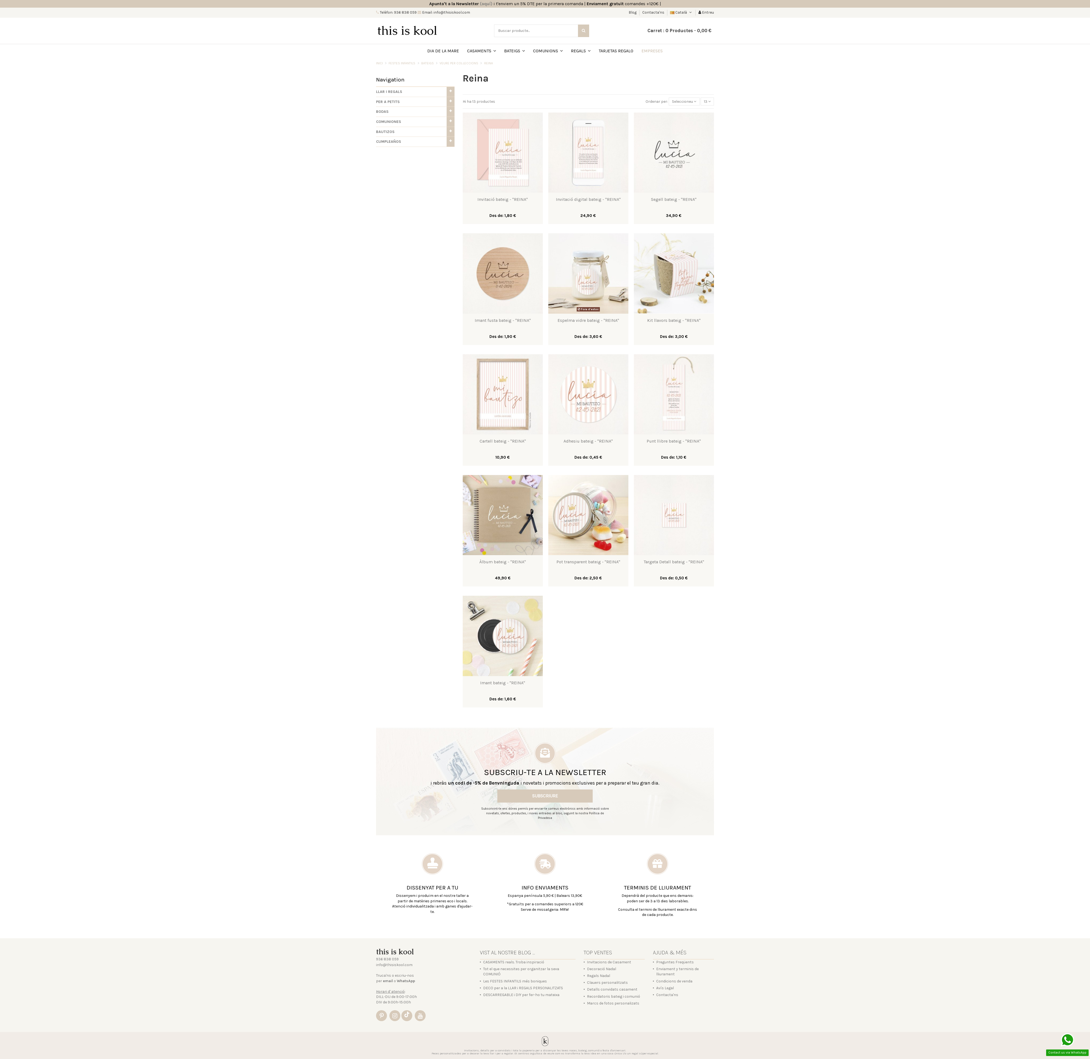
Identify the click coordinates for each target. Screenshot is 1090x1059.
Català (681, 12)
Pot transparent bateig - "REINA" (588, 561)
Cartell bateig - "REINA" (503, 441)
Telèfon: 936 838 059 (398, 12)
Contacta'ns (653, 12)
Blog (633, 12)
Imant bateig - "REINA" (502, 682)
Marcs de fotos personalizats (613, 1003)
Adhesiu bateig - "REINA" (588, 441)
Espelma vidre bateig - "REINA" (588, 320)
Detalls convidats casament (612, 989)
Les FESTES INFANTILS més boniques (515, 981)
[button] (415, 92)
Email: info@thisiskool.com (445, 12)
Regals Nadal (598, 975)
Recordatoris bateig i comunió (613, 996)
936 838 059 (387, 959)
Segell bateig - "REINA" (674, 199)
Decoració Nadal (601, 969)
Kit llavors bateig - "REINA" (674, 320)
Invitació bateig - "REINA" (502, 199)
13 (707, 101)
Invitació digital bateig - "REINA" (588, 199)
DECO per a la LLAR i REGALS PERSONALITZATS (523, 988)
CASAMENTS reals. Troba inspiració (513, 962)
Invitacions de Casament (609, 962)
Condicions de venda (674, 981)
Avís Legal (665, 988)
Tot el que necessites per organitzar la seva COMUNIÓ (521, 972)
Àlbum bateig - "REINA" (502, 561)
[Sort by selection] (684, 101)
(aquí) (486, 3)
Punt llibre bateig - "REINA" (674, 441)
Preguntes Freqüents (675, 962)
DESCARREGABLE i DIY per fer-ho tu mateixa (521, 995)
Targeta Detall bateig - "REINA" (674, 561)
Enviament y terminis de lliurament (677, 972)
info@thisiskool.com (394, 965)
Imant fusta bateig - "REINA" (503, 320)
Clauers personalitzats (607, 982)
